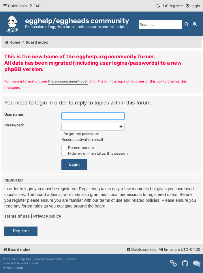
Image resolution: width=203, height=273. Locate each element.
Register (21, 231)
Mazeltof (22, 263)
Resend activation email (82, 139)
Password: (14, 125)
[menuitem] (34, 6)
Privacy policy (47, 216)
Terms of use (17, 216)
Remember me (77, 147)
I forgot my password (80, 134)
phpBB (24, 259)
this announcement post (68, 81)
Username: (14, 114)
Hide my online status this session (94, 153)
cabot (34, 263)
